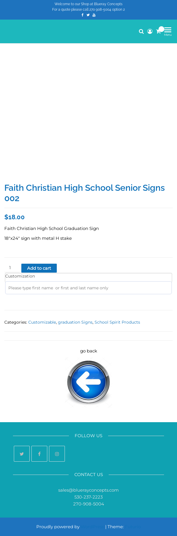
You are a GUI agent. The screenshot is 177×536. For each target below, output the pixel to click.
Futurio (133, 526)
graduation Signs (75, 322)
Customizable (42, 322)
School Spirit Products (117, 322)
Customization (20, 276)
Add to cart (39, 268)
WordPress (92, 526)
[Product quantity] (12, 267)
